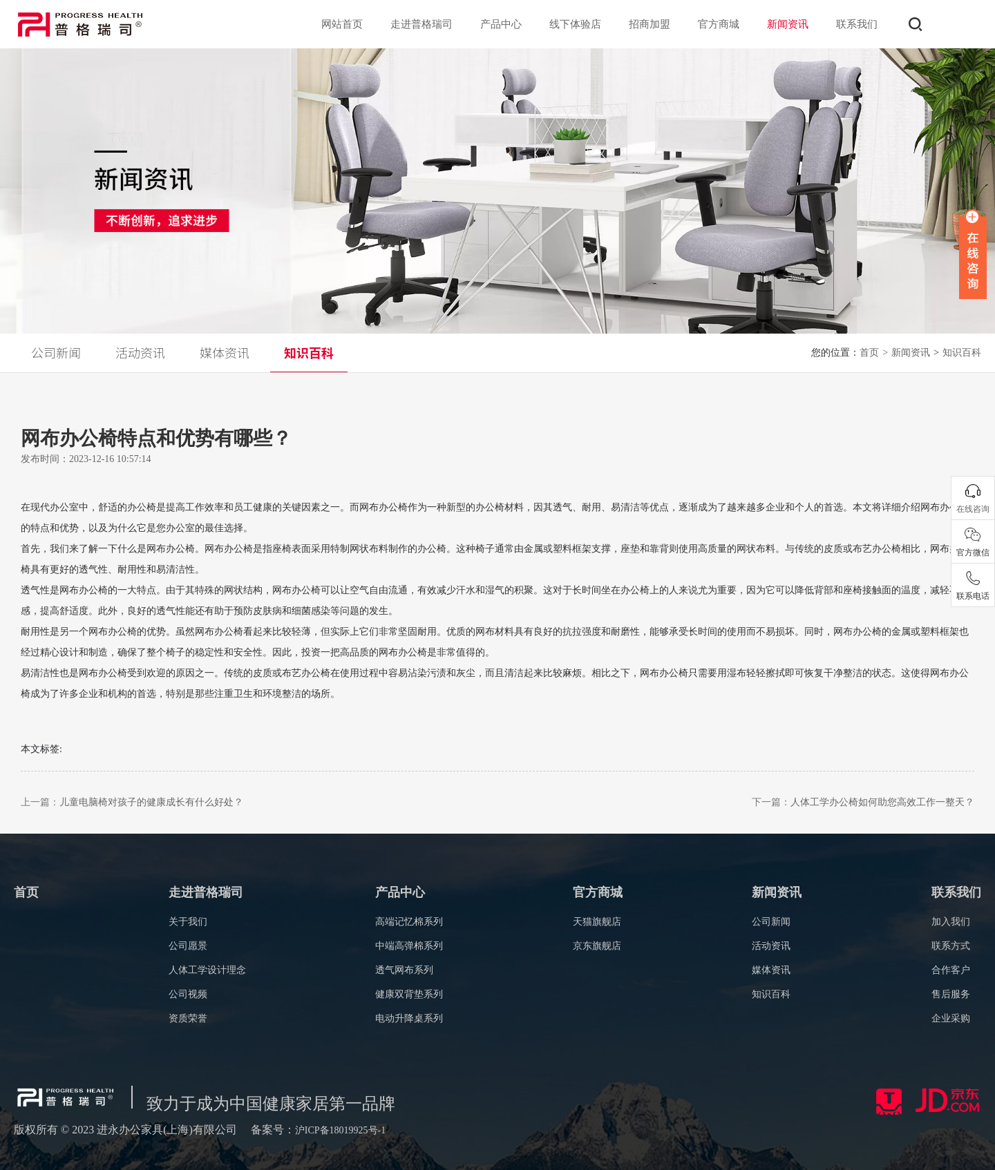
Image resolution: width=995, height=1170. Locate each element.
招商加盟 (649, 24)
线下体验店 (575, 24)
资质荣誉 (188, 1018)
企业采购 (950, 1018)
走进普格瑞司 (421, 24)
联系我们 (857, 24)
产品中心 (501, 24)
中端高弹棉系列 (409, 946)
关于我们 (188, 922)
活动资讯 (771, 946)
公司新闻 (771, 922)
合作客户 (950, 970)
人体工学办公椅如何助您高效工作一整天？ (882, 802)
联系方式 (950, 946)
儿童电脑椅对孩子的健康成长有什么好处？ (151, 802)
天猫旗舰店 (597, 922)
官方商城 (718, 24)
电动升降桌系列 (409, 1018)
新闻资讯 (787, 24)
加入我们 (950, 922)
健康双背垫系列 (409, 994)
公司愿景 (188, 946)
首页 (874, 352)
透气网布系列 (404, 970)
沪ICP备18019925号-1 (340, 1130)
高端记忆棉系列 (409, 922)
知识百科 (771, 994)
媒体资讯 (771, 970)
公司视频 (188, 994)
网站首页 (342, 24)
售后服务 (950, 994)
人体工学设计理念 (207, 970)
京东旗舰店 (597, 946)
